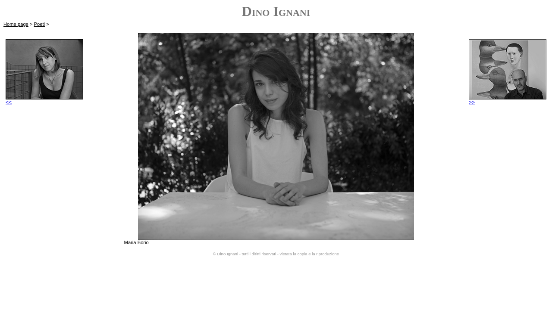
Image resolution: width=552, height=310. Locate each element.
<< (44, 100)
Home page (15, 24)
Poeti (39, 24)
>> (507, 100)
